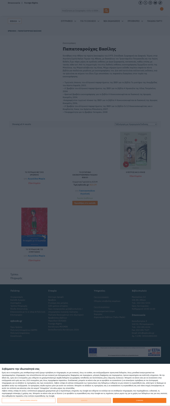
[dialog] (85, 385)
